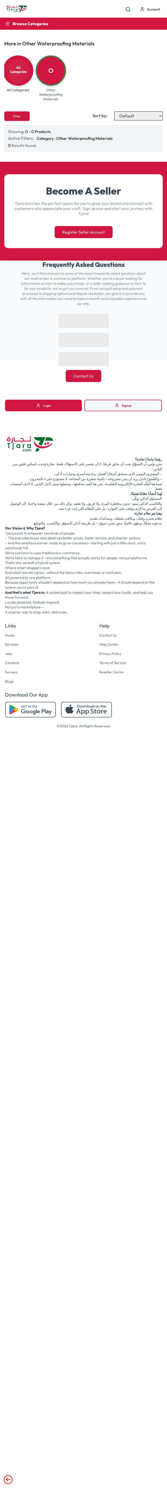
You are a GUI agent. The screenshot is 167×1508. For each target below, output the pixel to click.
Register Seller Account (83, 232)
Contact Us (83, 376)
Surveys (11, 672)
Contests (12, 663)
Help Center (109, 644)
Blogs (9, 681)
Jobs (8, 653)
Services (11, 644)
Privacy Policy (110, 653)
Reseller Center (111, 672)
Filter (17, 116)
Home (10, 635)
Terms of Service (112, 663)
